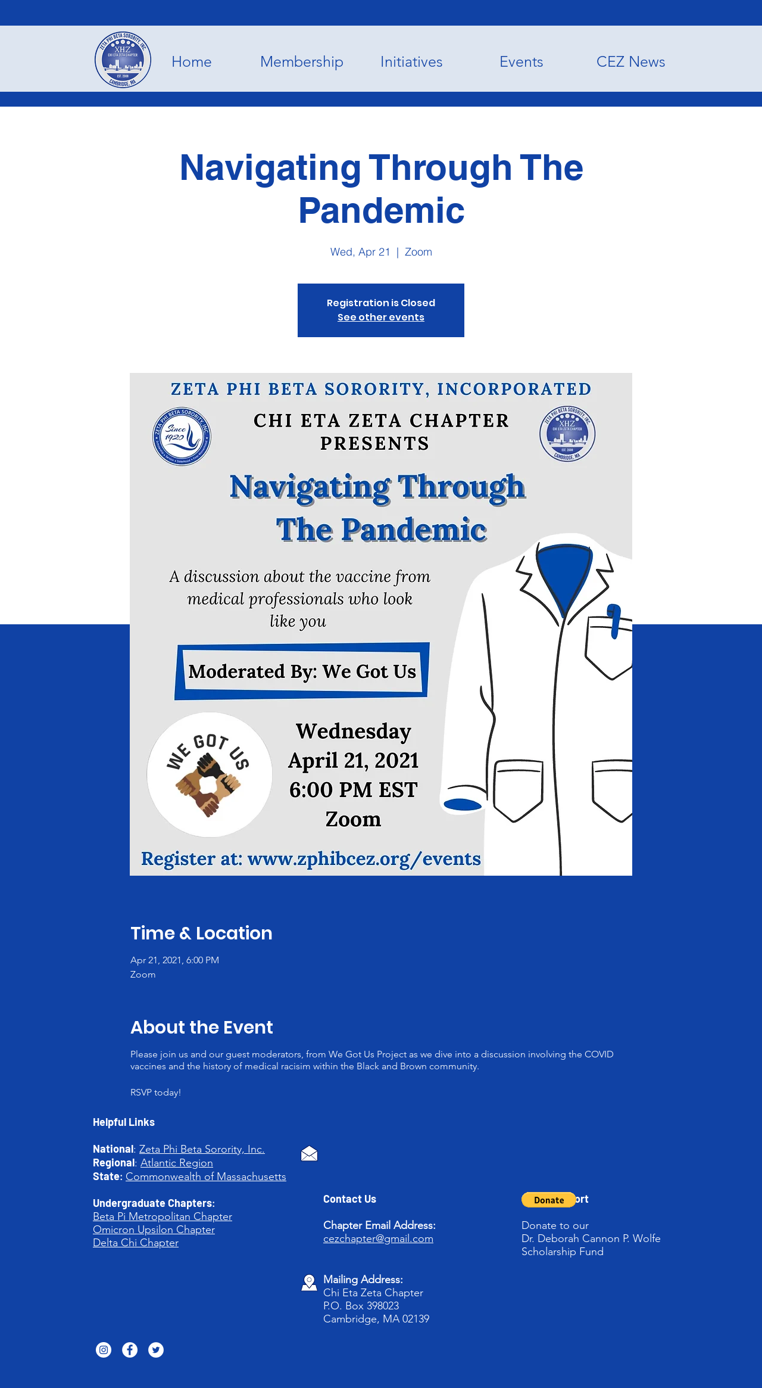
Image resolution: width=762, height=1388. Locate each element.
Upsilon (155, 1229)
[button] (548, 1200)
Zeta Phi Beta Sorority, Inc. (202, 1149)
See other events (381, 317)
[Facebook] (130, 1350)
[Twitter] (156, 1350)
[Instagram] (103, 1350)
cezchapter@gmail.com (378, 1238)
